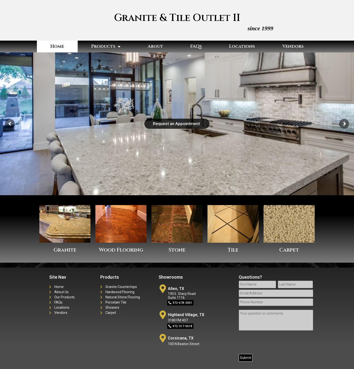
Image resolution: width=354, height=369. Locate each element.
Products (105, 46)
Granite (65, 250)
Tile (233, 250)
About (155, 46)
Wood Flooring (121, 250)
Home (57, 46)
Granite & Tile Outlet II (177, 18)
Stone (177, 250)
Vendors (293, 46)
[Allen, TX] (163, 288)
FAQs (196, 46)
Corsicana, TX (180, 338)
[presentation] (276, 343)
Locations (242, 46)
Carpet (289, 250)
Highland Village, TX (186, 314)
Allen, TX (176, 288)
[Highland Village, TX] (163, 314)
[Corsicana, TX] (163, 338)
